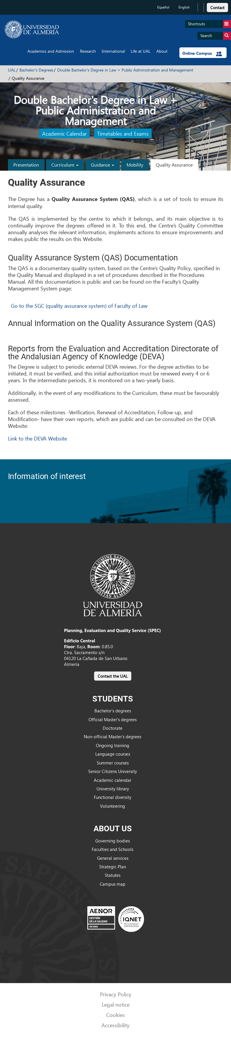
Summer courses (113, 763)
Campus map (112, 884)
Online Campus (202, 53)
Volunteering (112, 806)
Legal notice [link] (116, 1004)
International (113, 51)
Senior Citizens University (112, 771)
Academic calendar (112, 780)
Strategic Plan (112, 867)
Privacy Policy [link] (115, 994)
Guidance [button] (102, 165)
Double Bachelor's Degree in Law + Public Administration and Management (125, 70)
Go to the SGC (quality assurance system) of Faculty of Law (79, 305)
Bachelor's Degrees (36, 70)
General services (112, 858)
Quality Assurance (174, 165)
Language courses (112, 754)
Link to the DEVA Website (37, 438)
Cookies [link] (115, 1014)
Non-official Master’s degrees (112, 736)
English (184, 7)
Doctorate (112, 728)
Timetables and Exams (123, 133)
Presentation (26, 165)
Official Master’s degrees (113, 719)
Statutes (112, 875)
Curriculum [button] (64, 165)
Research (88, 51)
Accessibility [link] (115, 1025)
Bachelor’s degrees (112, 711)
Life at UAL (140, 51)
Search (215, 36)
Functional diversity (112, 797)
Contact (217, 7)
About (162, 51)
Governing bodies (112, 841)
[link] (217, 6)
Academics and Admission (50, 51)
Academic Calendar (64, 133)
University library (112, 789)
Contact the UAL (113, 676)
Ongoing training (112, 745)
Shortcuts (209, 24)
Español (163, 7)
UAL (12, 70)
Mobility (135, 165)
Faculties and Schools (112, 849)
